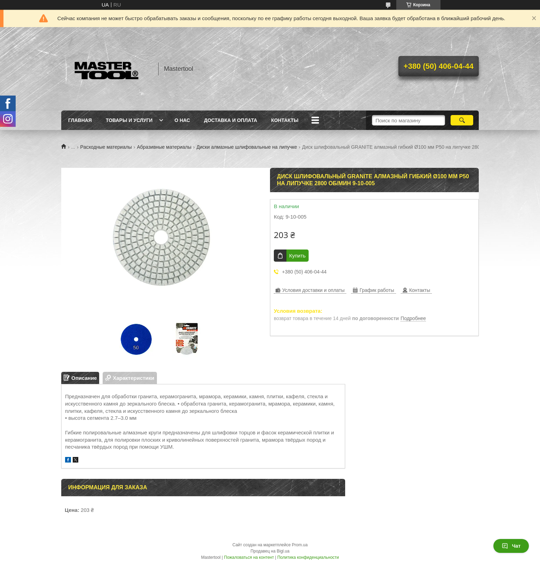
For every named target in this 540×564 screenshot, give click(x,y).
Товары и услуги (129, 120)
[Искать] (462, 120)
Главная (80, 120)
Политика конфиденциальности (308, 557)
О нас (182, 120)
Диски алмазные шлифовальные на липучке (247, 147)
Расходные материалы (106, 147)
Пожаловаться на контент (249, 557)
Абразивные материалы (164, 147)
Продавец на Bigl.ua (270, 551)
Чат (511, 546)
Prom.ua (300, 544)
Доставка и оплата (230, 120)
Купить (297, 256)
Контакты (284, 120)
